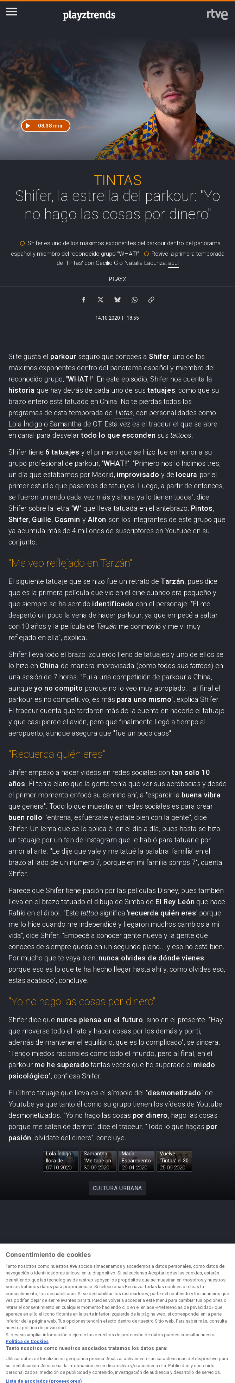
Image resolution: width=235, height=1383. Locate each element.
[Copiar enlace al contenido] (151, 298)
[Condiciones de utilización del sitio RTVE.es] (17, 1315)
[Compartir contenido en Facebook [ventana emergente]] (83, 298)
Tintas (123, 413)
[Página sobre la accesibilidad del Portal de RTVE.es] (151, 1315)
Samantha (66, 424)
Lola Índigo (25, 424)
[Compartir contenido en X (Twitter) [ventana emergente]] (100, 298)
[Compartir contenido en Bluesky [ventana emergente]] (117, 298)
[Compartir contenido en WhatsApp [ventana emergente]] (134, 298)
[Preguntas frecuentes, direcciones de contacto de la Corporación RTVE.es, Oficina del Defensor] (218, 1315)
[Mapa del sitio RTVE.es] (184, 1315)
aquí (173, 262)
